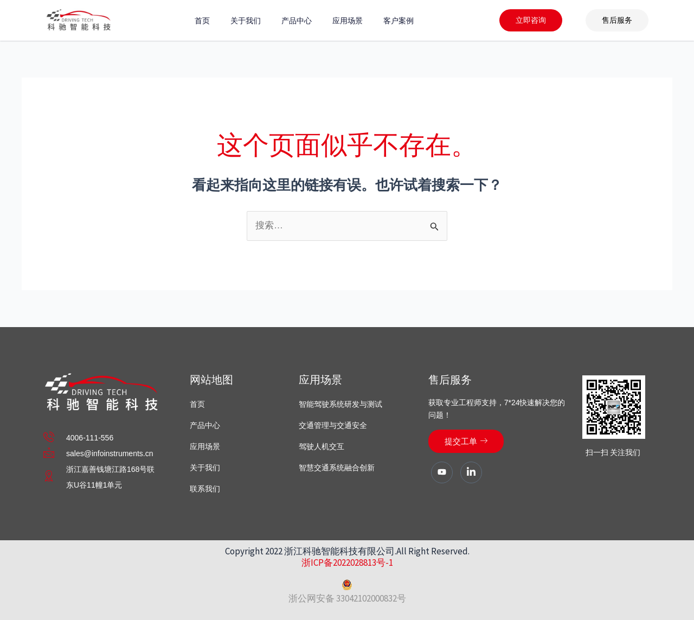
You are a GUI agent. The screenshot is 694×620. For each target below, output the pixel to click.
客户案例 (398, 20)
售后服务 (617, 20)
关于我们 (245, 20)
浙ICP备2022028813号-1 (347, 562)
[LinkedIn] (471, 472)
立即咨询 (531, 20)
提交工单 (466, 441)
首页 (202, 20)
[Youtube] (442, 472)
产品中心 (296, 20)
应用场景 (347, 20)
